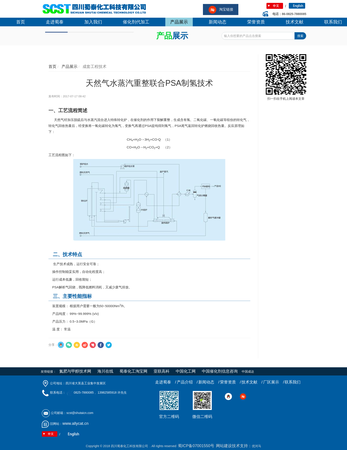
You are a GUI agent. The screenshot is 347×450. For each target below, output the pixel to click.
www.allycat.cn (75, 423)
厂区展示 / (273, 382)
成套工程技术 (93, 66)
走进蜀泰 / (165, 382)
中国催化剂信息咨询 (220, 371)
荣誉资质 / (230, 382)
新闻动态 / (208, 382)
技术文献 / (251, 382)
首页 (52, 66)
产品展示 (68, 66)
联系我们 (293, 382)
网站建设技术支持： (234, 446)
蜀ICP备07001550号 (196, 446)
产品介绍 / (187, 382)
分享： (53, 345)
